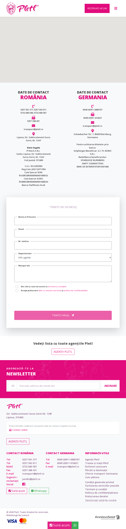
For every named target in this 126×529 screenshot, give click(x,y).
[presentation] (39, 304)
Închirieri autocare (96, 468)
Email (21, 231)
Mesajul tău (24, 268)
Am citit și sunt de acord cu (43, 289)
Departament (25, 255)
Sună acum (17, 493)
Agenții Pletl (63, 354)
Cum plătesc (92, 479)
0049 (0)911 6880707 (92, 111)
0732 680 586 (27, 115)
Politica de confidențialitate (101, 495)
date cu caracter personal (49, 292)
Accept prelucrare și (54, 292)
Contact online (18, 432)
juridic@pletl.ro (31, 481)
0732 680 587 (40, 115)
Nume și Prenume (27, 219)
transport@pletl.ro (33, 131)
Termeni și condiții (96, 491)
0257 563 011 (40, 111)
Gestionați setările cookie (100, 502)
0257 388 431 (33, 123)
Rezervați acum (97, 9)
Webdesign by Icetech (17, 517)
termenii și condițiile (57, 289)
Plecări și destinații (96, 472)
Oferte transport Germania (101, 475)
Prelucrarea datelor (96, 498)
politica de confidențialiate (76, 292)
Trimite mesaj (63, 317)
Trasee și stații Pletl (96, 465)
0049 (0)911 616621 (92, 120)
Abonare (110, 388)
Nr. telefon (23, 243)
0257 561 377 (27, 111)
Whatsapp (39, 493)
